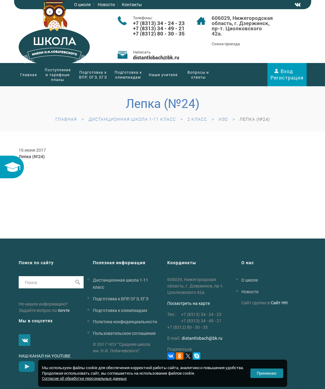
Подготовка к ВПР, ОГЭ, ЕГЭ (93, 75)
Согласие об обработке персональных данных (84, 378)
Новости (106, 4)
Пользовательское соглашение (124, 333)
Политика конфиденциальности (125, 321)
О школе (249, 280)
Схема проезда (226, 43)
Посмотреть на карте (188, 303)
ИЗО (223, 119)
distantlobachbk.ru (156, 57)
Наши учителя (163, 74)
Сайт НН (279, 303)
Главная (28, 74)
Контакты (132, 4)
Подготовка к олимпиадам (128, 75)
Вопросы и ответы (198, 75)
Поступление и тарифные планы (58, 74)
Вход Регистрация (287, 74)
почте (64, 310)
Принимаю (267, 373)
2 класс (197, 119)
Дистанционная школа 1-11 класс (132, 119)
